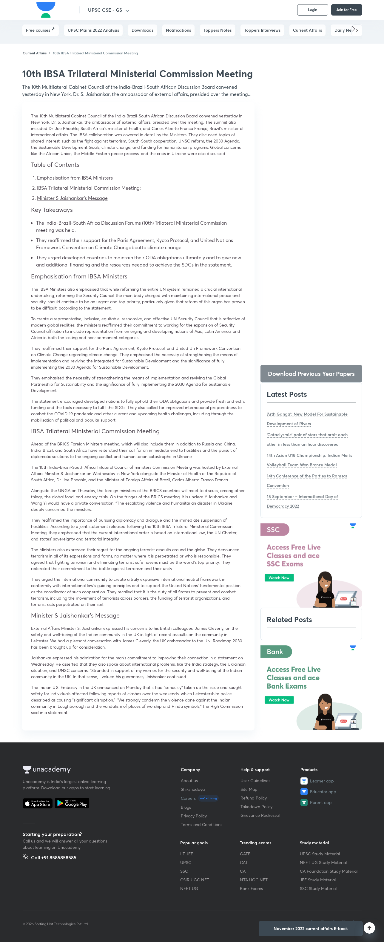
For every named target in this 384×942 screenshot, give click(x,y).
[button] (356, 30)
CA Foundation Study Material (328, 871)
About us (189, 780)
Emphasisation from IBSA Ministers (75, 177)
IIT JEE (186, 854)
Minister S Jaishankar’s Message (72, 198)
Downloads (142, 30)
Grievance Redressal (260, 815)
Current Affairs (307, 30)
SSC (184, 871)
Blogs (186, 807)
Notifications (178, 30)
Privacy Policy (194, 816)
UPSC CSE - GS (105, 10)
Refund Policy (253, 798)
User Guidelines (255, 780)
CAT (244, 862)
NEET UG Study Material (323, 862)
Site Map (248, 789)
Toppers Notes (217, 30)
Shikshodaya (193, 789)
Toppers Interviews (262, 30)
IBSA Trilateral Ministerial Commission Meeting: (89, 188)
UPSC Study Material (320, 854)
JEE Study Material (318, 880)
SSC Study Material (318, 888)
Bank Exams (251, 888)
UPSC (185, 862)
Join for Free (346, 9)
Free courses (38, 30)
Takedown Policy (256, 806)
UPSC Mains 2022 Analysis (93, 30)
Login (312, 9)
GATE (245, 854)
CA (243, 871)
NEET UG (189, 888)
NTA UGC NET (254, 880)
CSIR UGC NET (194, 880)
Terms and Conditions (201, 824)
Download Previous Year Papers (311, 374)
